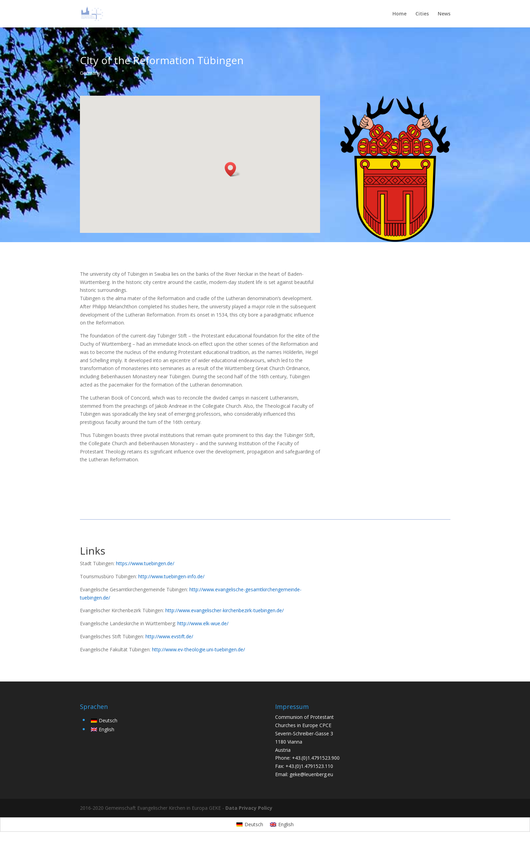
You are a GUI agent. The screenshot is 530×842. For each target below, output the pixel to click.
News (444, 14)
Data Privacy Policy (248, 808)
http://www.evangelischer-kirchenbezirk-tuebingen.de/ (224, 610)
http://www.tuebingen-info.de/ (171, 576)
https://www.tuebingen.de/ (145, 563)
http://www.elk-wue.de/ (202, 623)
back (355, 554)
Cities (422, 14)
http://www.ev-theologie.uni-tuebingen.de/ (198, 649)
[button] (232, 169)
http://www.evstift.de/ (169, 636)
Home (399, 14)
